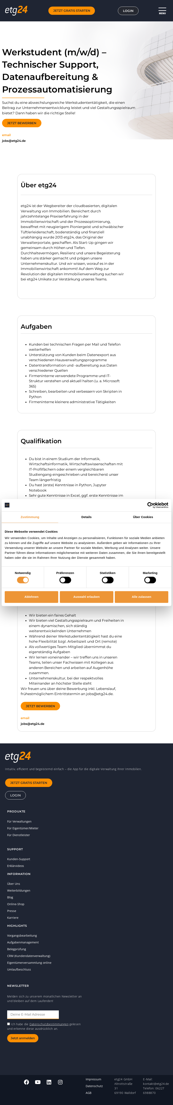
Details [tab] (86, 517)
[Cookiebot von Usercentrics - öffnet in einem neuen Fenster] (150, 505)
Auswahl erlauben (86, 597)
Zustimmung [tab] (30, 517)
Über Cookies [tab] (143, 517)
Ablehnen (31, 597)
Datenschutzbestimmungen (49, 1024)
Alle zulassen (141, 597)
